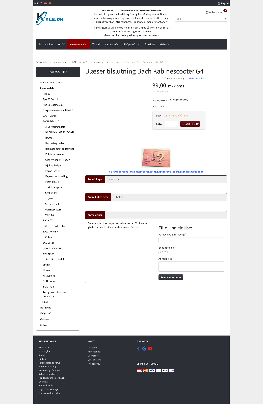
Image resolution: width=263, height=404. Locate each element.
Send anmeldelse (170, 277)
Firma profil (44, 347)
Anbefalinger (95, 179)
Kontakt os (44, 355)
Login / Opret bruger (49, 389)
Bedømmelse (166, 247)
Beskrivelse (114, 179)
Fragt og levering (47, 366)
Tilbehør (118, 197)
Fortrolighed (45, 351)
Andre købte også (98, 197)
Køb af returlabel (47, 374)
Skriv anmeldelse (197, 78)
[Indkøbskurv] (216, 12)
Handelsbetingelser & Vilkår (52, 377)
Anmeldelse (165, 258)
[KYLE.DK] (50, 17)
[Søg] (225, 18)
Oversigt (43, 381)
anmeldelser (175, 78)
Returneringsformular (49, 370)
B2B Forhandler (46, 385)
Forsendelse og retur (49, 362)
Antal (159, 124)
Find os (42, 358)
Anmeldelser (95, 215)
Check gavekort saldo (50, 392)
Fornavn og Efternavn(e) (172, 234)
